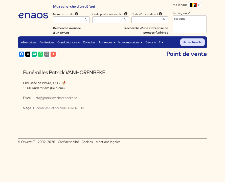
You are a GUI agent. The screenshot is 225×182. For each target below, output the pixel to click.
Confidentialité (68, 142)
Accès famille (192, 42)
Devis (150, 42)
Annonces (107, 42)
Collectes (89, 42)
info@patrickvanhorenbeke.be (56, 98)
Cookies (87, 142)
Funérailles (46, 42)
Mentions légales (108, 142)
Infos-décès (28, 42)
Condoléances (68, 42)
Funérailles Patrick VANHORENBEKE (59, 108)
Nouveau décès (130, 42)
